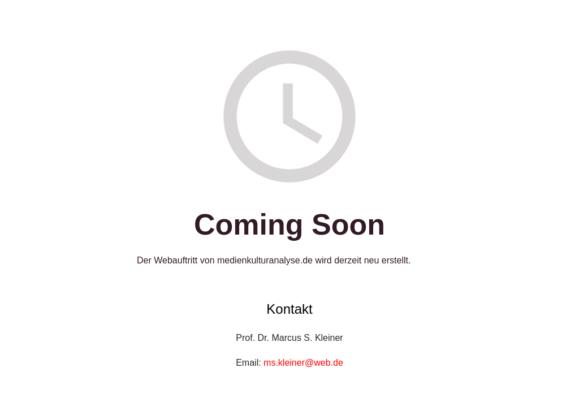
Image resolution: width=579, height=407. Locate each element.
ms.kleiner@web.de (303, 362)
